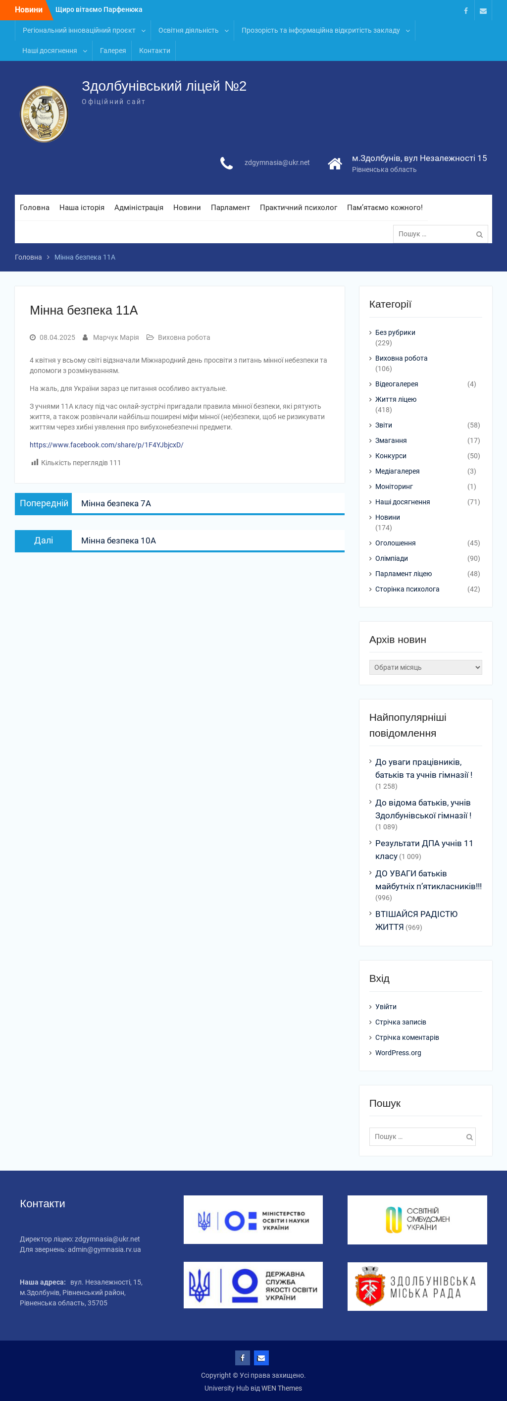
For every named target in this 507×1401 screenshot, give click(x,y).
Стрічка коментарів (407, 1037)
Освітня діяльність (188, 30)
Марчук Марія (116, 337)
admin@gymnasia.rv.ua (104, 1249)
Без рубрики (395, 332)
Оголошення (395, 543)
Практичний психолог (298, 207)
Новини (187, 207)
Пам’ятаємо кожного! (385, 207)
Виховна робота (184, 337)
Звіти (383, 425)
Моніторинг (394, 486)
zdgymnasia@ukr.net (277, 162)
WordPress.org (398, 1053)
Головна (35, 207)
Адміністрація (138, 207)
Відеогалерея (396, 384)
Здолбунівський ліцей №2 (164, 86)
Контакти (154, 50)
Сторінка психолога (407, 589)
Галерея (113, 50)
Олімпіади (391, 558)
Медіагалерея (397, 471)
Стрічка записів (400, 1022)
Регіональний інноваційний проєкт (79, 30)
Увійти (386, 1007)
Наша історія (81, 207)
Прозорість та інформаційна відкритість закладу (321, 30)
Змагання (391, 440)
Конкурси (390, 456)
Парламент (230, 207)
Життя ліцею (395, 399)
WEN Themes (281, 1388)
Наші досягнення (49, 50)
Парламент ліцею (403, 574)
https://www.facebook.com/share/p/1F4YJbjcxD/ (107, 445)
